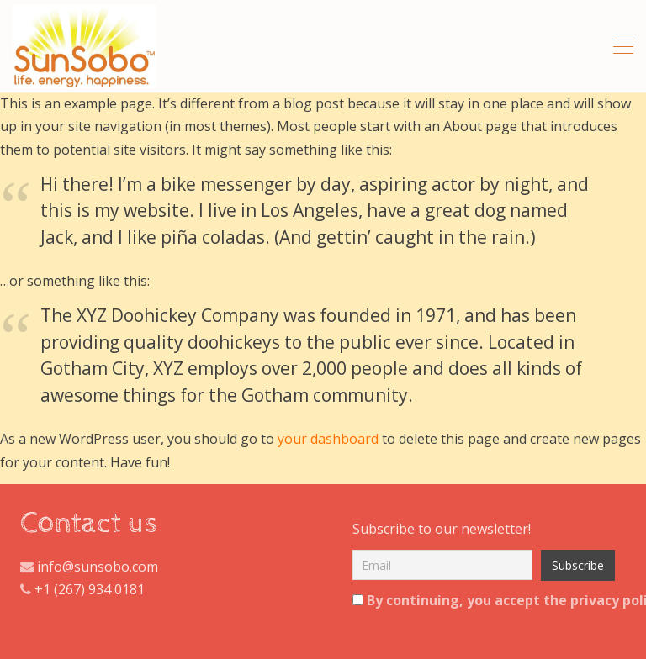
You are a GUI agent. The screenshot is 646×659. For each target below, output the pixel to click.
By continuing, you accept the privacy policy (480, 600)
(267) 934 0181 (99, 589)
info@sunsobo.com (96, 566)
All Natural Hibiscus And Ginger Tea (84, 46)
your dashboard (328, 439)
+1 (42, 589)
